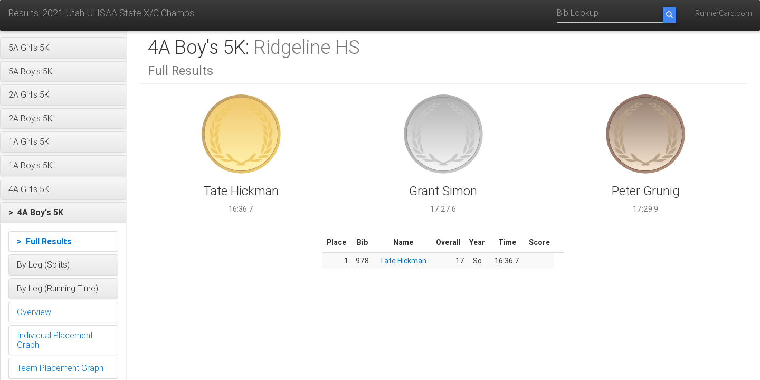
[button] (63, 48)
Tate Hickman (402, 260)
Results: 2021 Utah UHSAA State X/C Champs (101, 13)
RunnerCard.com (723, 13)
